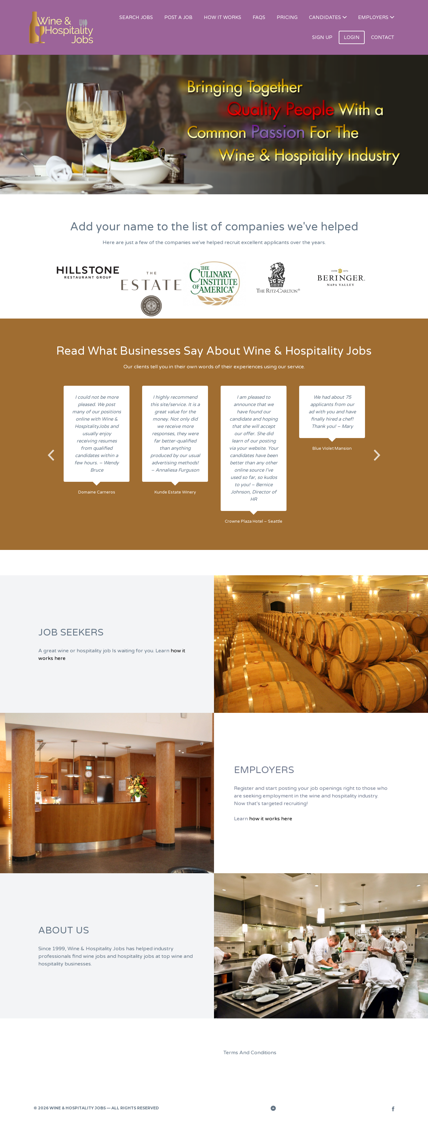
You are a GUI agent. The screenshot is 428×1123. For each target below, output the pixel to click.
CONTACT (382, 37)
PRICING (287, 17)
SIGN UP (322, 37)
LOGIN (352, 37)
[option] (88, 272)
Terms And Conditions (249, 1052)
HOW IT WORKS (222, 17)
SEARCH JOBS (136, 17)
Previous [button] (51, 455)
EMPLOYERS (373, 17)
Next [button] (377, 455)
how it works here (270, 819)
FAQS (259, 17)
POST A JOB (178, 17)
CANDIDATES (325, 17)
